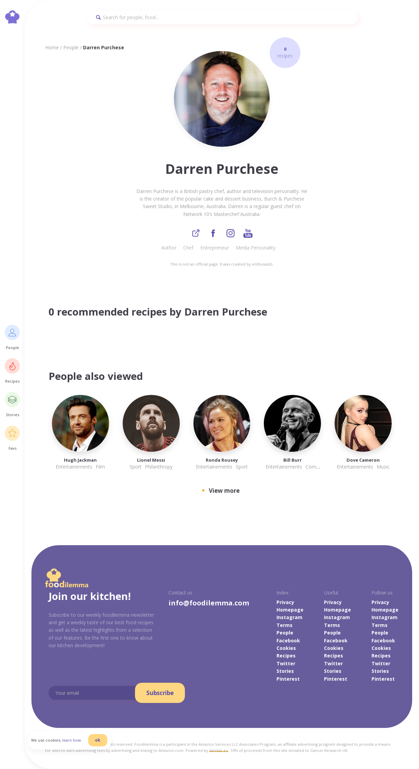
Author (168, 248)
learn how (75, 742)
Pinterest (288, 679)
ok (101, 742)
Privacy (285, 602)
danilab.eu (218, 750)
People (71, 47)
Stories (285, 671)
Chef (188, 248)
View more (224, 491)
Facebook (288, 641)
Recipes (286, 656)
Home (52, 47)
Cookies (286, 648)
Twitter (285, 664)
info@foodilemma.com (208, 603)
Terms (284, 625)
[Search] (222, 17)
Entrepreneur (214, 248)
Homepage (289, 610)
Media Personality (255, 248)
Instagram (289, 618)
